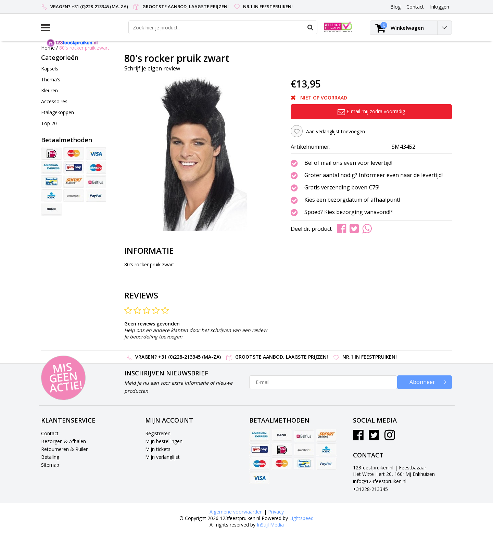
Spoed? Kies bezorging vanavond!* (348, 212)
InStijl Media (270, 524)
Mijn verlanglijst (162, 457)
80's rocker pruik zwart (84, 47)
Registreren (157, 433)
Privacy (276, 511)
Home (48, 47)
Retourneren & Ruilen (65, 449)
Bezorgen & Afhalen (63, 441)
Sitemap (50, 465)
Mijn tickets (157, 449)
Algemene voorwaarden (236, 511)
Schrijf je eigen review (152, 68)
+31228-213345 (370, 489)
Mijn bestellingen (163, 441)
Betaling (50, 457)
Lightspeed (301, 518)
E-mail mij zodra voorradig (371, 111)
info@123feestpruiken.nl (379, 481)
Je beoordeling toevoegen (153, 336)
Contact (50, 433)
